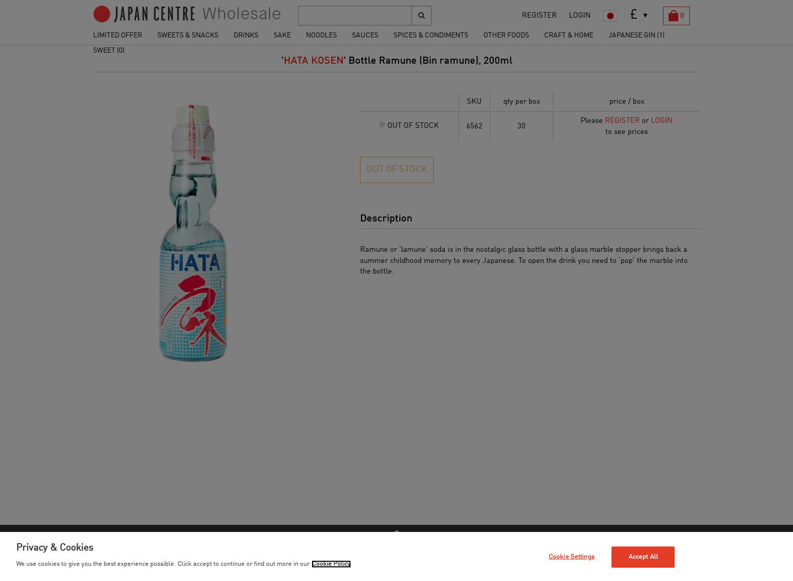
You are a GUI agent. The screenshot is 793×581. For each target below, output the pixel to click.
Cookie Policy (331, 564)
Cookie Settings (571, 557)
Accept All (643, 557)
